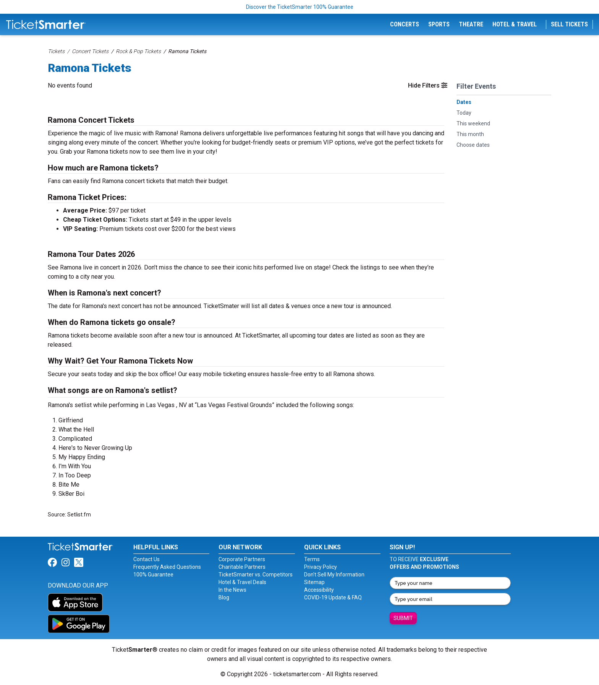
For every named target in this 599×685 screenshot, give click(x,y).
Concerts (404, 24)
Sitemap (314, 582)
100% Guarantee (153, 574)
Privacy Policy (320, 567)
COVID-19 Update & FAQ (333, 597)
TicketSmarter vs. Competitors (256, 574)
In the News (232, 590)
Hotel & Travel (514, 24)
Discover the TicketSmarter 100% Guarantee (299, 7)
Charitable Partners (242, 567)
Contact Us (146, 559)
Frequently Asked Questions (167, 567)
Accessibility (319, 590)
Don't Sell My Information (334, 574)
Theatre (471, 24)
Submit (403, 618)
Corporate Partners (242, 559)
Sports (439, 24)
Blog (224, 597)
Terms (312, 559)
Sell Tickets (569, 24)
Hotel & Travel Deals (242, 582)
